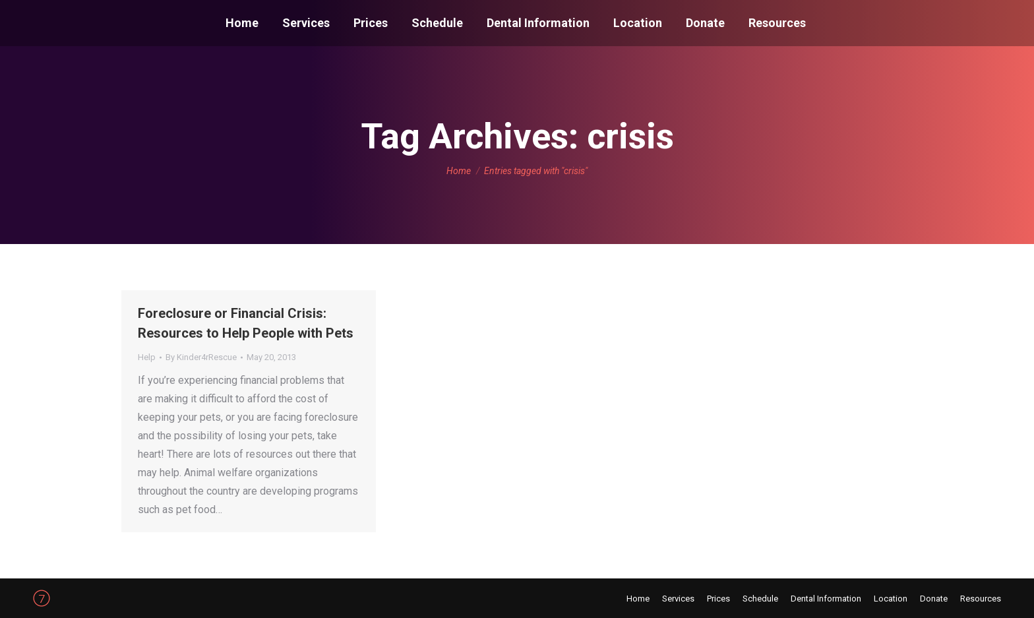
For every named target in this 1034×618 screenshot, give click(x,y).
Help (147, 357)
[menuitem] (242, 23)
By (201, 357)
